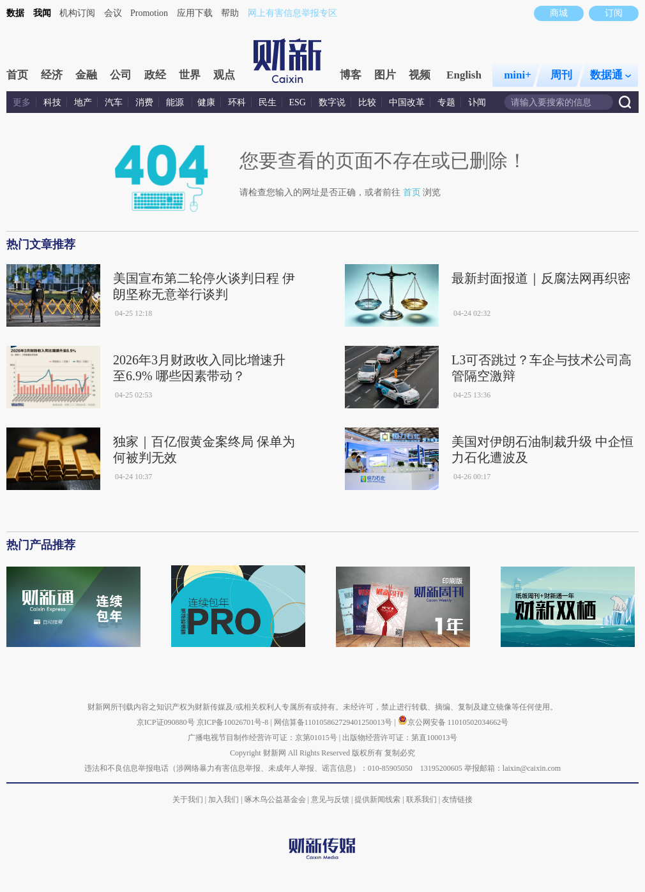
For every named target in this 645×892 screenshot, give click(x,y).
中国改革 (407, 102)
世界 (190, 75)
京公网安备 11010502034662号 (453, 722)
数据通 (610, 75)
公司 (121, 75)
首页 (17, 75)
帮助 (230, 13)
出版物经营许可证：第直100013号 (399, 737)
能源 (176, 102)
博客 (350, 75)
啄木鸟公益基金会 (276, 799)
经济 (52, 75)
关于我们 (187, 799)
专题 (446, 102)
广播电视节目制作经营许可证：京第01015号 (262, 737)
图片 (385, 75)
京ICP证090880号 (166, 722)
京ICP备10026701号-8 (234, 722)
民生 (268, 102)
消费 (144, 102)
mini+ (517, 75)
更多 (22, 102)
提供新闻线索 (377, 799)
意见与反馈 (330, 799)
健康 (206, 102)
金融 (86, 75)
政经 (155, 75)
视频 (419, 75)
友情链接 (457, 799)
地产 (83, 102)
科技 (52, 102)
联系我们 (421, 799)
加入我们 (223, 799)
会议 (113, 13)
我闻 (42, 13)
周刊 (561, 75)
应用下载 (195, 13)
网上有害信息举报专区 (292, 13)
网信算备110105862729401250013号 (334, 722)
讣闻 (477, 102)
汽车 (114, 102)
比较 (367, 102)
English (464, 75)
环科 (237, 102)
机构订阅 (77, 13)
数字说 (332, 102)
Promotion (149, 13)
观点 (224, 75)
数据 (15, 13)
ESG (297, 102)
